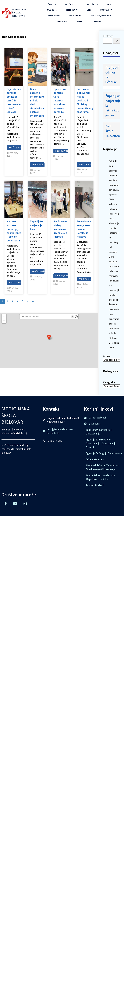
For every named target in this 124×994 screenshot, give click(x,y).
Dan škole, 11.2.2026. (112, 131)
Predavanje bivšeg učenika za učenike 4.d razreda (60, 229)
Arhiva (106, 356)
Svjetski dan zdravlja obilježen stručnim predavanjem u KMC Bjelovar (14, 101)
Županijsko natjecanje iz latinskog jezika (112, 105)
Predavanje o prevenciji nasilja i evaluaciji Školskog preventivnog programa (84, 101)
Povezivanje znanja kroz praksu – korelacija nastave (84, 229)
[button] (49, 337)
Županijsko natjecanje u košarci (37, 225)
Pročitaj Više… (15, 147)
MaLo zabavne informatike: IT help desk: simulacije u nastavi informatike (37, 102)
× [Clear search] (72, 316)
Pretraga (108, 36)
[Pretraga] (116, 41)
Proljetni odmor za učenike (111, 75)
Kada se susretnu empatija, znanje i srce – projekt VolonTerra (14, 231)
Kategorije (109, 382)
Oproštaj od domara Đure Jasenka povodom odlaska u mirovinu (60, 101)
